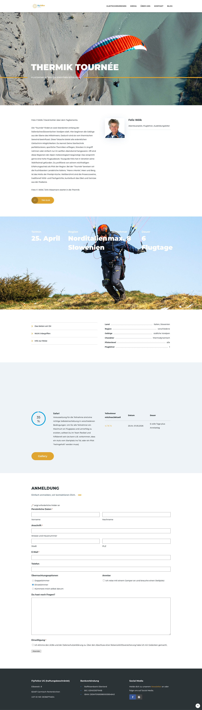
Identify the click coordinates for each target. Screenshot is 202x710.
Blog (169, 6)
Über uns (145, 6)
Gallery (42, 456)
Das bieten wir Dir (43, 326)
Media (133, 6)
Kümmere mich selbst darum (49, 588)
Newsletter (156, 686)
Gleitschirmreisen (116, 6)
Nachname (107, 519)
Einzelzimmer (41, 584)
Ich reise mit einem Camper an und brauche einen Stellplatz (135, 580)
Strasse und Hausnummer (44, 536)
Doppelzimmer (42, 580)
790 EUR (40, 200)
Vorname (35, 519)
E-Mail (35, 552)
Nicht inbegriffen (42, 333)
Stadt (34, 546)
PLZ (104, 546)
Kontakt (158, 6)
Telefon (35, 564)
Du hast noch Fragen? (43, 594)
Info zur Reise (41, 341)
